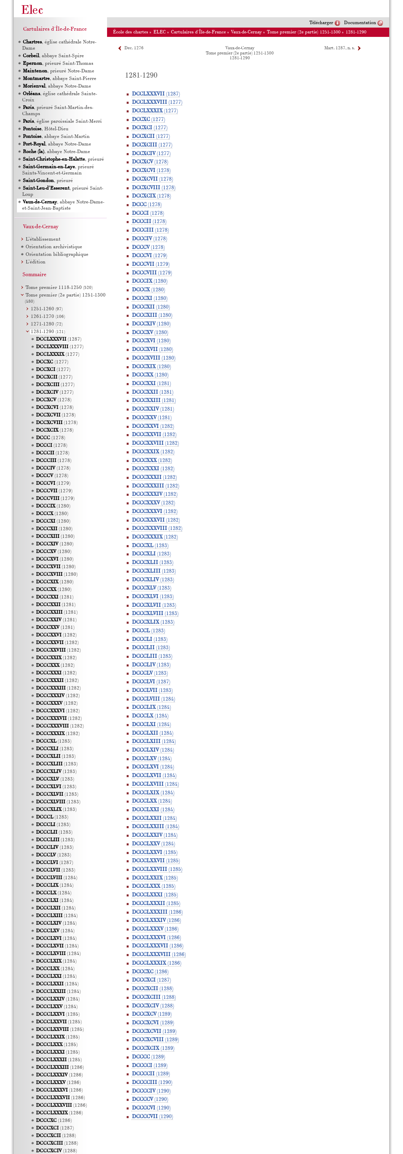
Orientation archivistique (54, 247)
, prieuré (63, 159)
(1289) (152, 1014)
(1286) (157, 912)
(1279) (149, 256)
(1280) (149, 281)
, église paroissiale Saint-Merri (62, 121)
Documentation (360, 23)
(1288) (152, 989)
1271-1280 (47, 324)
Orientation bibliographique (57, 254)
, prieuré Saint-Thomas (58, 63)
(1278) (150, 162)
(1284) (153, 699)
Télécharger (321, 23)
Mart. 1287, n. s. (339, 48)
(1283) (150, 546)
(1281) (151, 384)
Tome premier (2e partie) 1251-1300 (303, 32)
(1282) (153, 426)
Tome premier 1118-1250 (59, 287)
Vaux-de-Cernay (246, 32)
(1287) (156, 94)
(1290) (152, 1082)
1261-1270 (48, 316)
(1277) (157, 102)
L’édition (36, 262)
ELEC (159, 32)
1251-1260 (47, 309)
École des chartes (130, 32)
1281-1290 (356, 32)
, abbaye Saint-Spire (53, 56)
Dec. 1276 (134, 48)
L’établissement (43, 239)
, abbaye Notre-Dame (57, 86)
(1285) (154, 852)
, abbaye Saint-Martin (56, 136)
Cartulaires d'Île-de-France (198, 32)
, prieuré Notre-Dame (58, 71)
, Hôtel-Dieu (45, 129)
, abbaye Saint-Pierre (59, 78)
